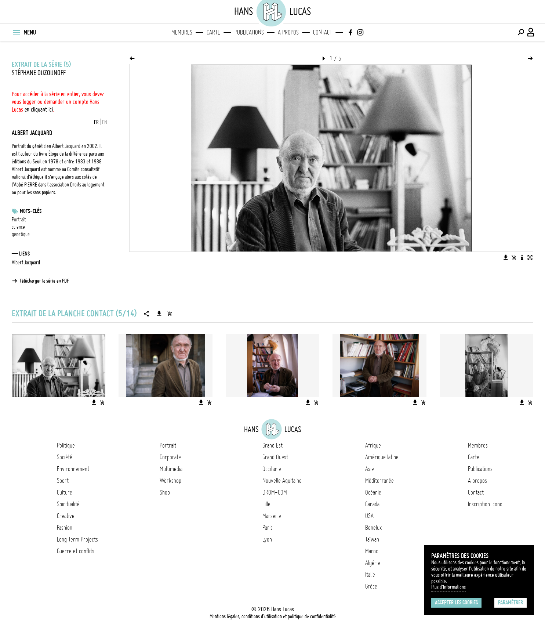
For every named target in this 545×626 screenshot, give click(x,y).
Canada (372, 504)
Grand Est (272, 445)
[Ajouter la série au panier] (169, 313)
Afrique (373, 445)
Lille (266, 504)
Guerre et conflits (75, 551)
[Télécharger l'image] (505, 257)
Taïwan (372, 539)
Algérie (372, 563)
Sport (63, 480)
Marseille (271, 516)
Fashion (64, 527)
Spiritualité (68, 504)
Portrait (19, 219)
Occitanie (271, 469)
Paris (267, 527)
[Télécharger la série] (159, 313)
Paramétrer (510, 602)
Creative (66, 516)
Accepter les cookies (456, 602)
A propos (288, 32)
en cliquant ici (39, 109)
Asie (369, 469)
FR (96, 122)
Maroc (371, 551)
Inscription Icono (485, 504)
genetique (21, 234)
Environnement (73, 469)
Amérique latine (382, 457)
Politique (66, 445)
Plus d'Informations (448, 587)
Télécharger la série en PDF (44, 281)
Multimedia (171, 469)
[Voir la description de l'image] (522, 257)
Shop (165, 492)
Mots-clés (30, 211)
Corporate (170, 457)
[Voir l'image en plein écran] (530, 257)
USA (369, 516)
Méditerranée (379, 480)
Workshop (170, 480)
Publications (249, 32)
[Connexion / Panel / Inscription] (531, 32)
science (18, 227)
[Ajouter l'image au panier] (514, 257)
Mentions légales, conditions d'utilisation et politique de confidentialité (273, 616)
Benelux (373, 527)
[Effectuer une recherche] (521, 32)
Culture (64, 492)
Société (64, 457)
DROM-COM (274, 492)
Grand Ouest (275, 457)
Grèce (371, 586)
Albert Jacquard (26, 262)
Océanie (373, 492)
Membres (181, 32)
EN (104, 122)
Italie (370, 574)
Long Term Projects (77, 539)
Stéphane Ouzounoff (39, 73)
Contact (322, 32)
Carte (213, 32)
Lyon (267, 539)
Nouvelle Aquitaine (282, 480)
